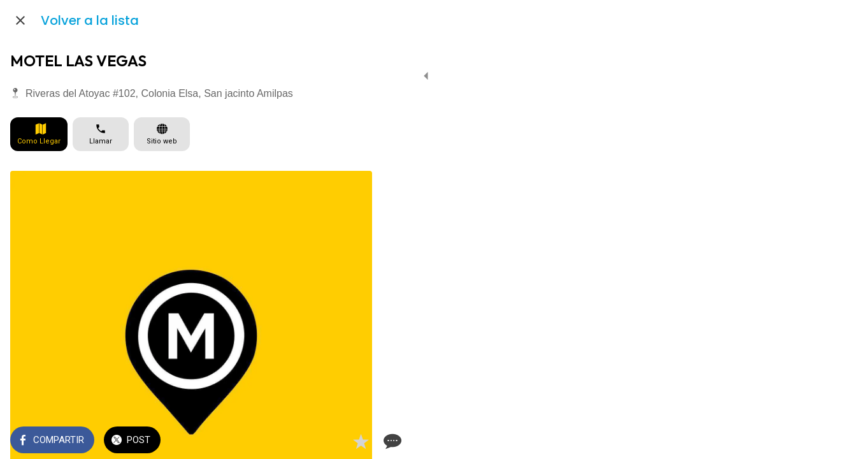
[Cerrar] (20, 20)
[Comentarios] (356, 441)
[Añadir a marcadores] (326, 441)
